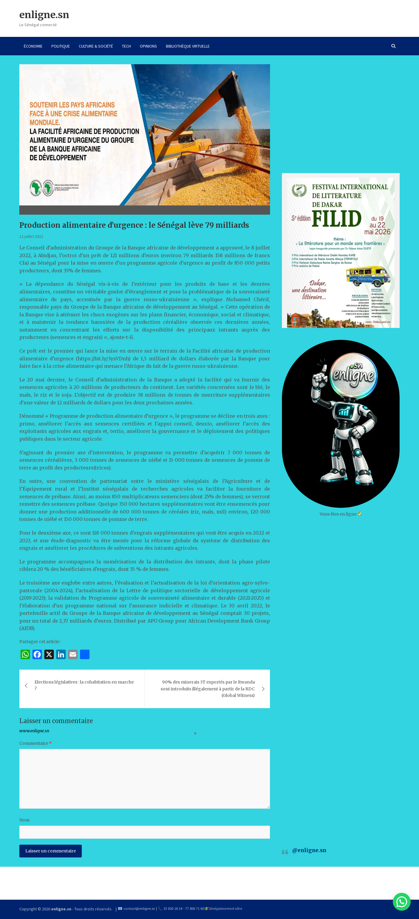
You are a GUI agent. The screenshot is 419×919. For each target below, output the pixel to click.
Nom (24, 820)
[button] (402, 902)
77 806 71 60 (194, 908)
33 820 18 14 (173, 908)
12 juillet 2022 (31, 236)
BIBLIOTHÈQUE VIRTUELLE (188, 46)
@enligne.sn (309, 850)
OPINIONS (148, 46)
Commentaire (35, 743)
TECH (126, 46)
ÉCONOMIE (33, 46)
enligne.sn (44, 15)
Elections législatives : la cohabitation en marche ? (84, 685)
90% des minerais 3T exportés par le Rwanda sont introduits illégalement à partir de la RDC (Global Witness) (208, 688)
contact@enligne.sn (139, 908)
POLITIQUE (60, 46)
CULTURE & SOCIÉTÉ (96, 46)
